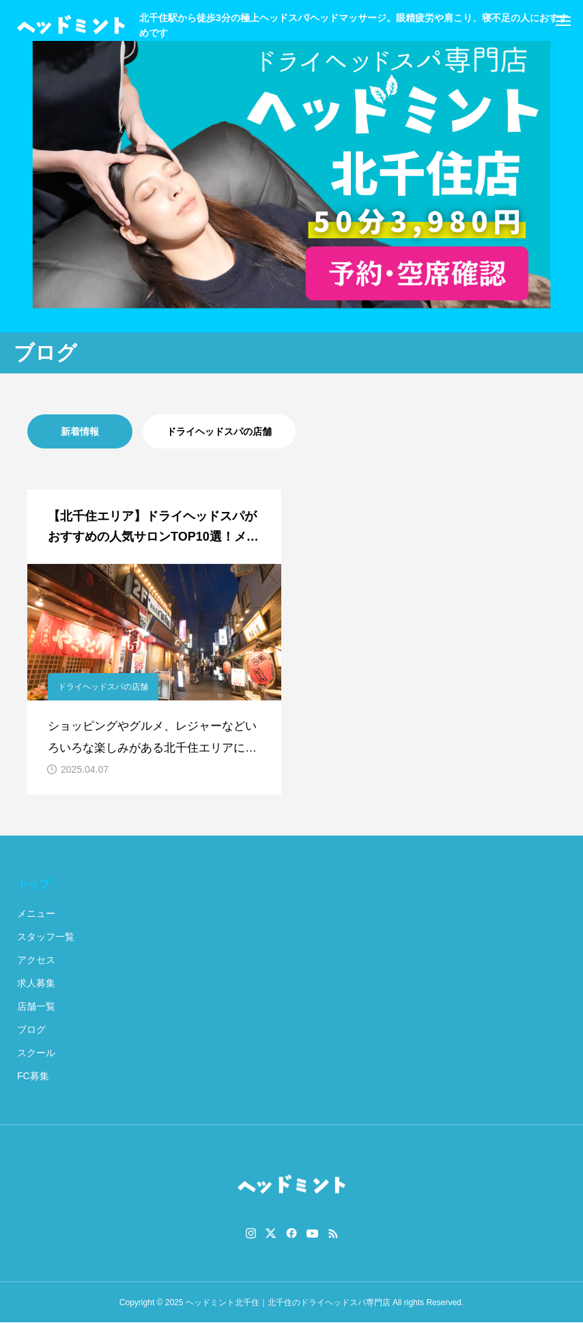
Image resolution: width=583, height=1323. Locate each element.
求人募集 (36, 983)
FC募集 (33, 1075)
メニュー (36, 913)
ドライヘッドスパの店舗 (219, 431)
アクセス (36, 959)
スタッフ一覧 (45, 936)
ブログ (31, 1029)
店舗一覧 (36, 1006)
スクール (36, 1052)
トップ (33, 884)
